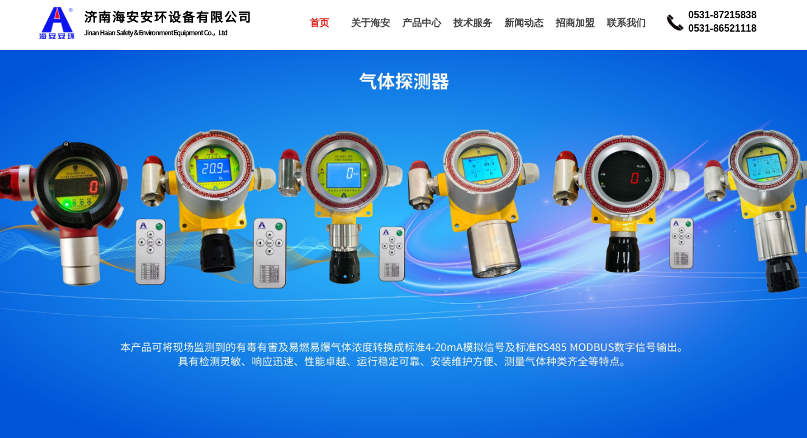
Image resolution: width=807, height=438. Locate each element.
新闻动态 (524, 23)
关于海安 (370, 23)
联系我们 (626, 23)
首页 (319, 23)
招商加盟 (575, 23)
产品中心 (421, 23)
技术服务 (472, 23)
